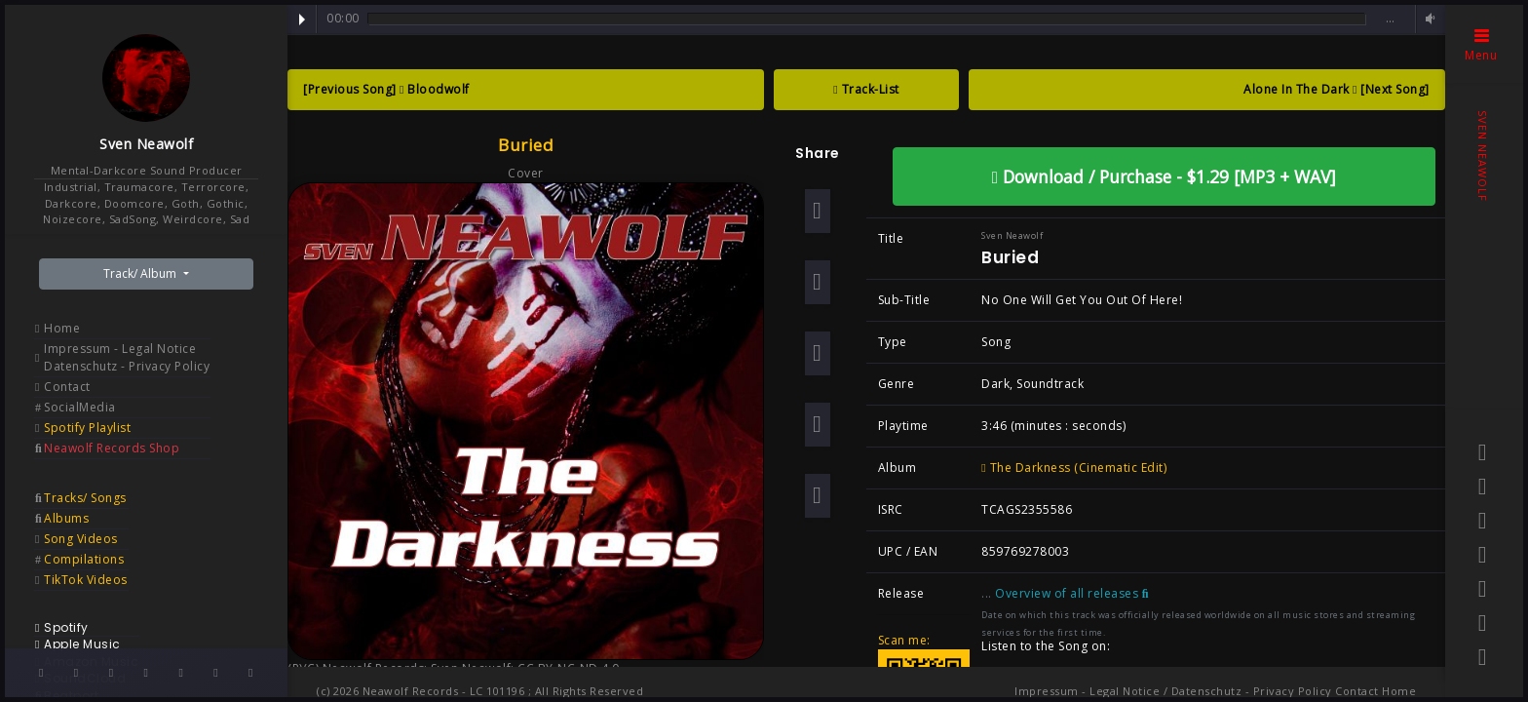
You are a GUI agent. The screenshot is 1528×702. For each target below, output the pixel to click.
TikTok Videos (86, 579)
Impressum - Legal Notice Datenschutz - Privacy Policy (127, 357)
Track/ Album (141, 273)
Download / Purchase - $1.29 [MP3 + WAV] (1164, 176)
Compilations (84, 559)
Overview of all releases (1072, 593)
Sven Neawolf (146, 144)
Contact (67, 386)
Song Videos (81, 538)
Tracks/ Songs (85, 497)
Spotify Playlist (87, 427)
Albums (66, 518)
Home (62, 328)
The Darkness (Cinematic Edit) (1073, 467)
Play (302, 19)
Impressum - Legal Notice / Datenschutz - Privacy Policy (1173, 690)
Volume (1428, 19)
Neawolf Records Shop (111, 448)
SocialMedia (80, 407)
